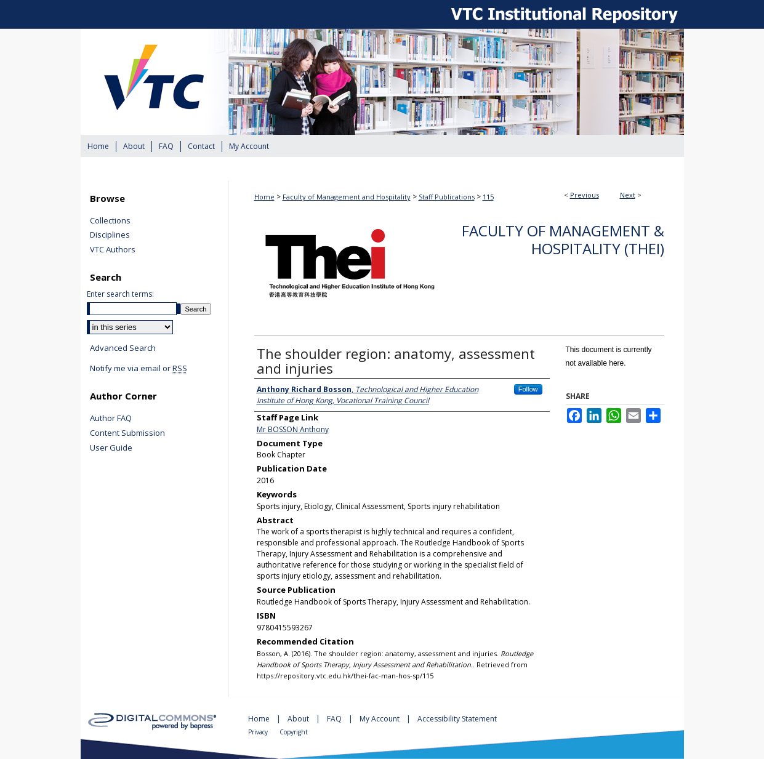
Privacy (259, 732)
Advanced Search (123, 347)
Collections (110, 221)
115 (488, 196)
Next (627, 194)
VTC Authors (112, 250)
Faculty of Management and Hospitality (347, 196)
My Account (380, 718)
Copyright (293, 732)
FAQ (335, 718)
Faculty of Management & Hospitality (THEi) (563, 239)
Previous (584, 194)
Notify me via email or (138, 369)
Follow (528, 389)
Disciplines (110, 235)
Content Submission (127, 433)
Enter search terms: (120, 294)
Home (264, 196)
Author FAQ (111, 419)
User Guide (111, 448)
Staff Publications (447, 196)
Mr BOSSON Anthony (293, 429)
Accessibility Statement (457, 718)
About (299, 718)
